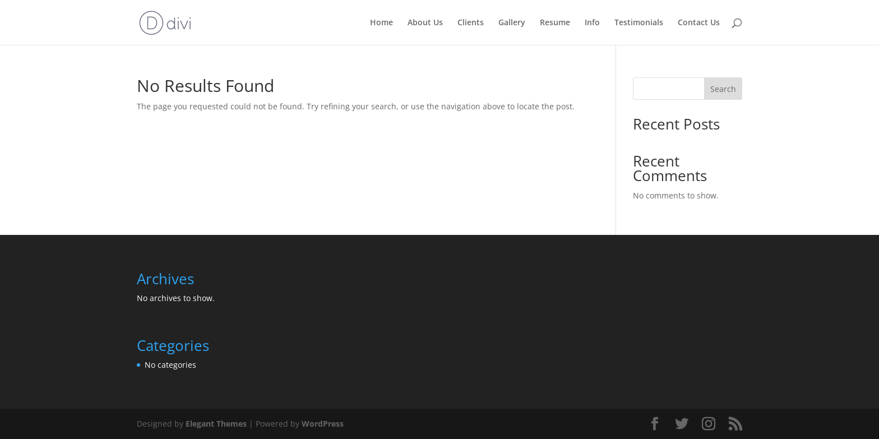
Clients (470, 23)
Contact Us (699, 23)
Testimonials (638, 23)
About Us (425, 23)
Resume (555, 23)
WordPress (323, 423)
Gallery (511, 23)
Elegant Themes (216, 423)
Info (592, 23)
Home (381, 23)
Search (723, 89)
